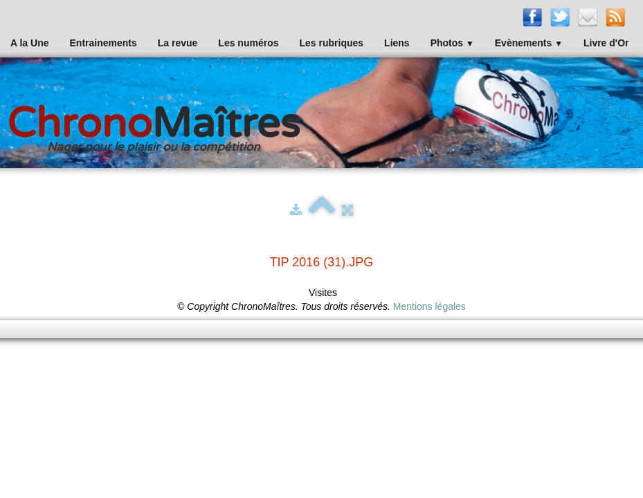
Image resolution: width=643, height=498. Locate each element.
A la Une (29, 42)
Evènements (529, 42)
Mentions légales (429, 306)
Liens (397, 42)
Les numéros (248, 42)
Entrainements (103, 42)
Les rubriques (331, 42)
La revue (178, 42)
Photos (452, 42)
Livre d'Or (606, 42)
